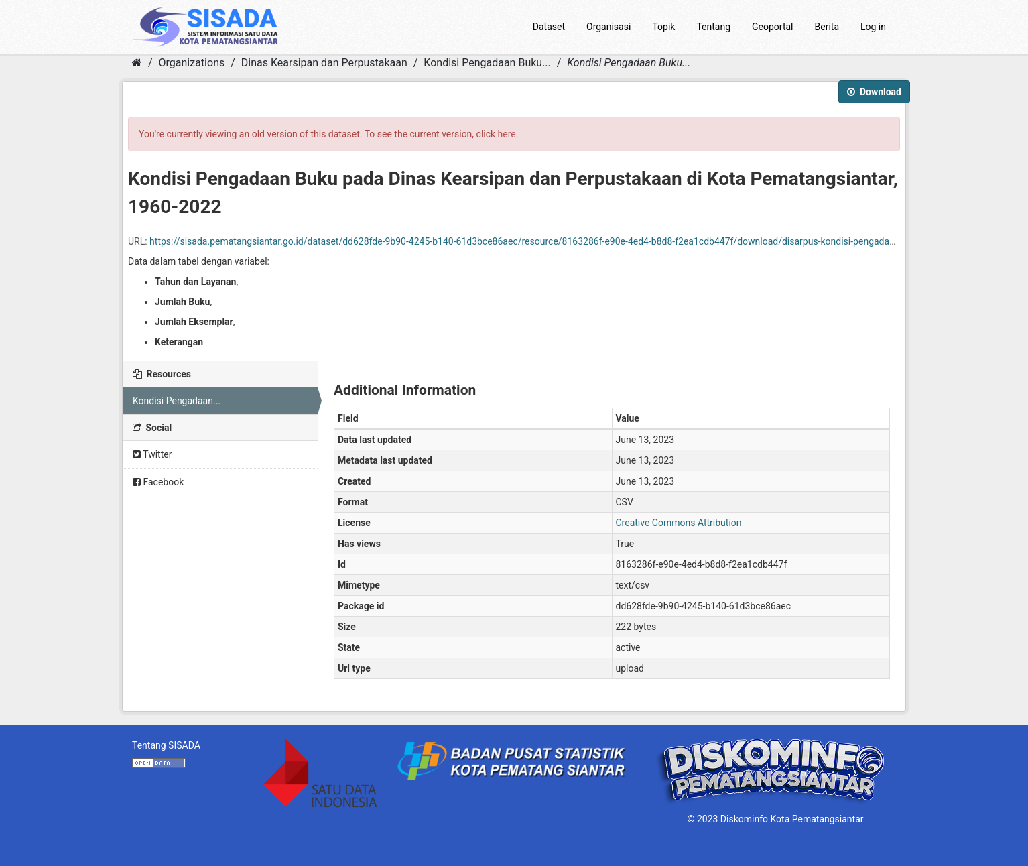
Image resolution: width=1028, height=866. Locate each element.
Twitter (152, 454)
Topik (663, 26)
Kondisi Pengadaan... (176, 400)
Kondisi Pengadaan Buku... (487, 62)
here (507, 134)
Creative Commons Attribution (679, 522)
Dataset (549, 26)
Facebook (158, 482)
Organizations (192, 62)
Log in (873, 26)
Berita (827, 26)
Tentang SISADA (166, 745)
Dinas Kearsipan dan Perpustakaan (324, 62)
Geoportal (772, 26)
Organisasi (608, 26)
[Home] (137, 62)
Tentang (713, 26)
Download (874, 91)
